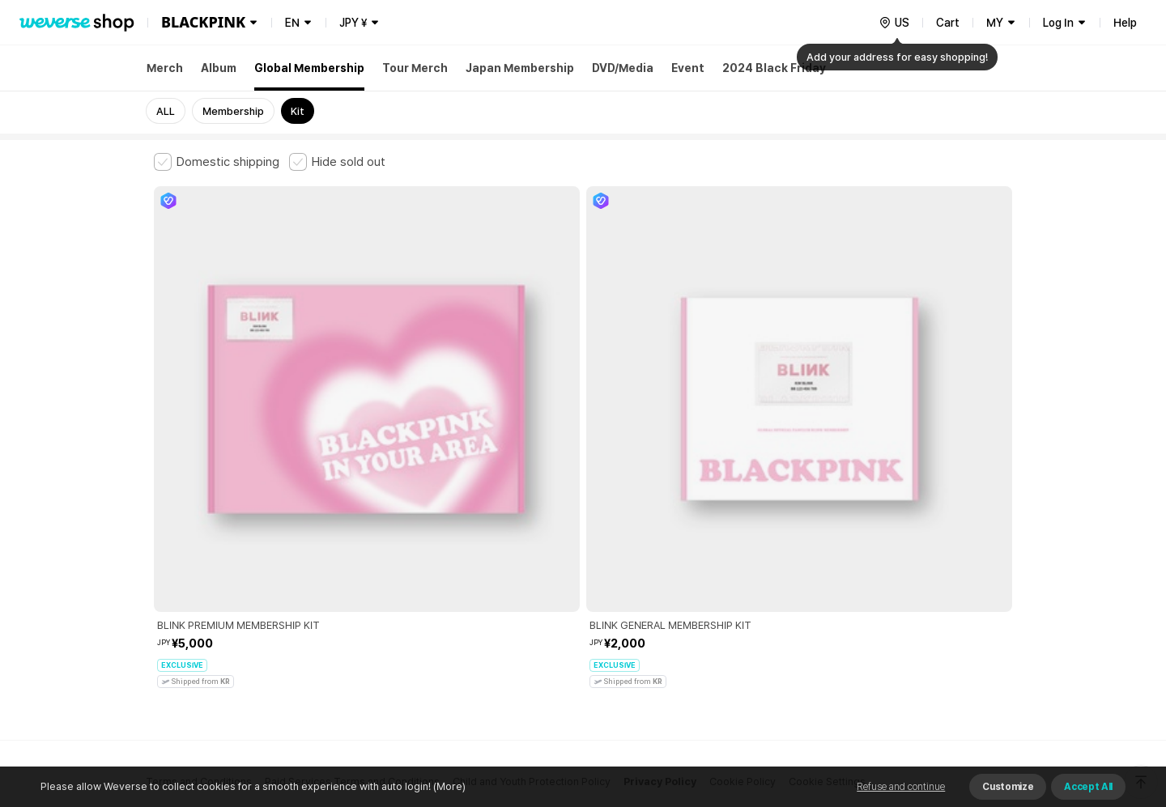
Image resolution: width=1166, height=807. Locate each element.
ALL (165, 111)
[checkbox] (216, 162)
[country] (894, 22)
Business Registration (399, 607)
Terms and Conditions (199, 536)
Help (1125, 22)
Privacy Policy (659, 536)
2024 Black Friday (774, 68)
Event (687, 68)
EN (292, 22)
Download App (971, 702)
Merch (165, 68)
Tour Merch (415, 68)
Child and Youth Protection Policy (532, 536)
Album (218, 68)
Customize (1007, 786)
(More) (448, 786)
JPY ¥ (353, 22)
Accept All (1088, 786)
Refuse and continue (901, 786)
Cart (948, 22)
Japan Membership (520, 68)
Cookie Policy (742, 536)
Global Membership (309, 68)
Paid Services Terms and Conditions (352, 536)
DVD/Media (622, 68)
